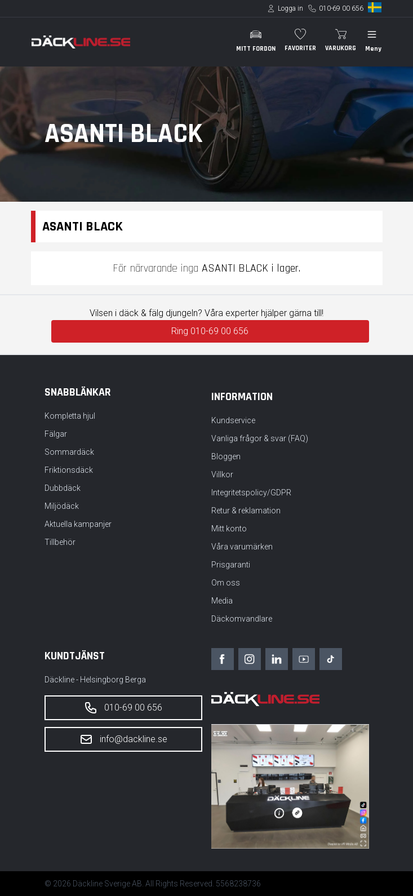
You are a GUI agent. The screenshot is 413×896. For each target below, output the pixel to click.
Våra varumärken (242, 546)
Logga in (290, 8)
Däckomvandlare (241, 618)
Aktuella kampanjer (78, 524)
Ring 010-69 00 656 (209, 331)
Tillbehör (60, 542)
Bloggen (226, 456)
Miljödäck (62, 506)
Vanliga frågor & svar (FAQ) (259, 438)
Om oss (225, 582)
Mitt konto (229, 528)
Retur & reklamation (246, 510)
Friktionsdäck (69, 469)
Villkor (222, 474)
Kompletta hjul (70, 415)
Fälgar (56, 433)
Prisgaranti (230, 564)
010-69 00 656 (341, 8)
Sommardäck (69, 451)
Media (222, 600)
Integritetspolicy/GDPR (251, 492)
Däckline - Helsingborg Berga (95, 679)
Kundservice (233, 420)
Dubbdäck (63, 488)
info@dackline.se (123, 739)
